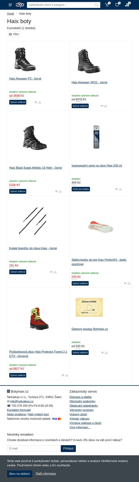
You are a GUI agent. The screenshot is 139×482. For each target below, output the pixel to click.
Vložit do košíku (81, 189)
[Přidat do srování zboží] (39, 102)
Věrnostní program (82, 410)
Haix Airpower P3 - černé (25, 78)
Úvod (10, 13)
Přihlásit (68, 448)
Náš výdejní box (38, 414)
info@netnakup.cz (21, 401)
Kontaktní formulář (19, 410)
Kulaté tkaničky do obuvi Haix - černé (33, 248)
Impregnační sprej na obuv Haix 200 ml (97, 165)
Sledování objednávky (84, 405)
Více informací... (80, 427)
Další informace (46, 473)
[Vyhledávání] (60, 5)
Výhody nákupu (79, 418)
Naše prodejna (16, 414)
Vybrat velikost (17, 102)
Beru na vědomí (19, 473)
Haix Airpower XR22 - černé (89, 82)
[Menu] (10, 5)
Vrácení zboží (78, 414)
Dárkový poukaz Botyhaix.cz (90, 329)
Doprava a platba (81, 397)
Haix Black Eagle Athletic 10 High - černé (35, 167)
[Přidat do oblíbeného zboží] (36, 102)
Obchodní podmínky (82, 401)
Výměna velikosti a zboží (85, 423)
